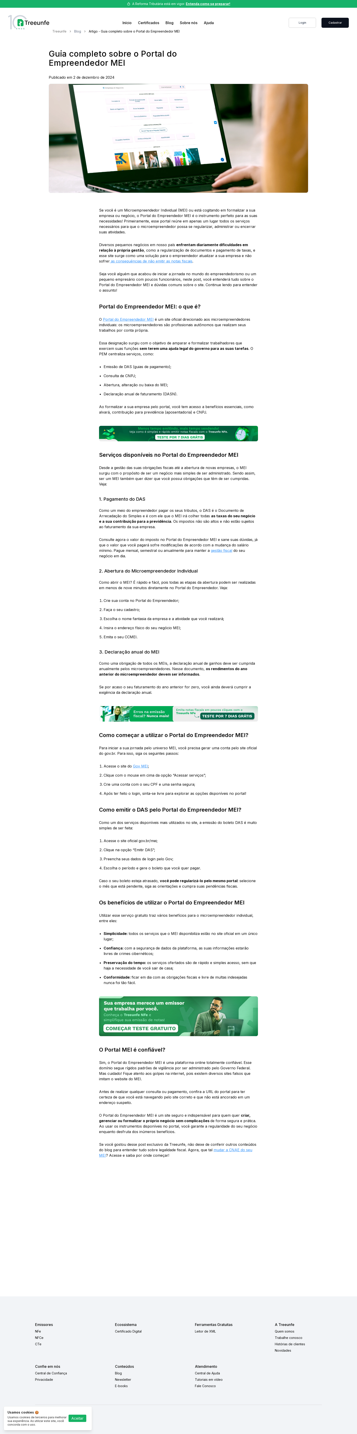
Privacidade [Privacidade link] (44, 1379)
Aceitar (77, 1418)
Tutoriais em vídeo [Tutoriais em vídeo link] (209, 1379)
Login (302, 22)
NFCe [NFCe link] (39, 1338)
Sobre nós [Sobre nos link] (188, 22)
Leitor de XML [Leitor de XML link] (205, 1331)
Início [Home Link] (127, 22)
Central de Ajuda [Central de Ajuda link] (207, 1373)
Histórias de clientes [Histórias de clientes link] (290, 1344)
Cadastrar (335, 22)
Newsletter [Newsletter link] (123, 1379)
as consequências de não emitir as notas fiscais (151, 261)
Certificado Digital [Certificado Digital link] (128, 1331)
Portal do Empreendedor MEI (128, 319)
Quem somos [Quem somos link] (284, 1331)
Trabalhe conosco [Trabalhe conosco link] (288, 1338)
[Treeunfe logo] (28, 22)
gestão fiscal (221, 550)
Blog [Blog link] (169, 22)
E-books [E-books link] (121, 1386)
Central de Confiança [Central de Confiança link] (51, 1373)
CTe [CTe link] (38, 1344)
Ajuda (209, 22)
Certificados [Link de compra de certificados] (148, 22)
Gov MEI (140, 766)
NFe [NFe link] (38, 1331)
